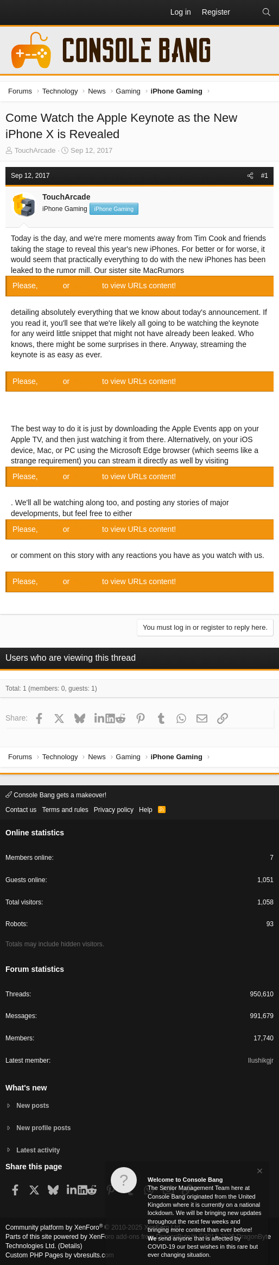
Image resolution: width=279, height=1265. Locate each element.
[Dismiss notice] (259, 1173)
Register (87, 285)
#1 (264, 175)
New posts (32, 1105)
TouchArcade (35, 150)
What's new (26, 1087)
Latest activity (38, 1150)
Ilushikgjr (261, 1060)
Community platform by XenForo (93, 1227)
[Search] (266, 12)
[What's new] (246, 12)
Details (70, 1246)
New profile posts (43, 1128)
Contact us (20, 810)
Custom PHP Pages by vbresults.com (59, 1255)
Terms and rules (65, 810)
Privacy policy (114, 810)
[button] (14, 12)
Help (146, 810)
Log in (51, 285)
